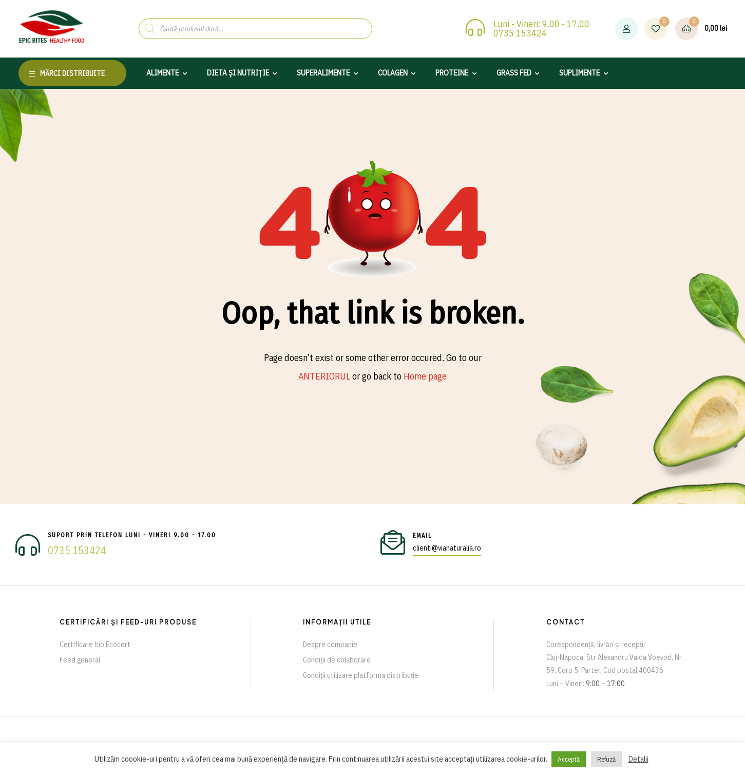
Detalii (638, 759)
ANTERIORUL (324, 376)
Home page (425, 376)
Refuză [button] (606, 759)
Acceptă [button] (569, 759)
